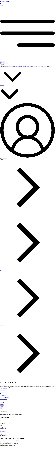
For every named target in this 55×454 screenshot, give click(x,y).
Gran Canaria (2, 405)
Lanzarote (1, 407)
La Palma (1, 406)
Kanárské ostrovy (2, 159)
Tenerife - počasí (50, 66)
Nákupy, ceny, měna (36, 66)
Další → (1, 408)
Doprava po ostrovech (19, 66)
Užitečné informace (2, 325)
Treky (3, 67)
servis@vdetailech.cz (3, 431)
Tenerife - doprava (45, 66)
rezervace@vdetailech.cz (3, 428)
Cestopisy (1, 67)
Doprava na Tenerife (14, 66)
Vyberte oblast (10, 85)
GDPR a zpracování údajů (3, 411)
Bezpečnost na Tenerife (3, 66)
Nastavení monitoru (5, 63)
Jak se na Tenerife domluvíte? (26, 66)
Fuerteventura (2, 404)
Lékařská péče (31, 66)
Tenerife (1, 270)
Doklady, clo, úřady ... (9, 66)
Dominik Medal (5, 435)
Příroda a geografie (41, 66)
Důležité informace (2, 62)
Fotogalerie (1, 63)
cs (0, 102)
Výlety (5, 67)
